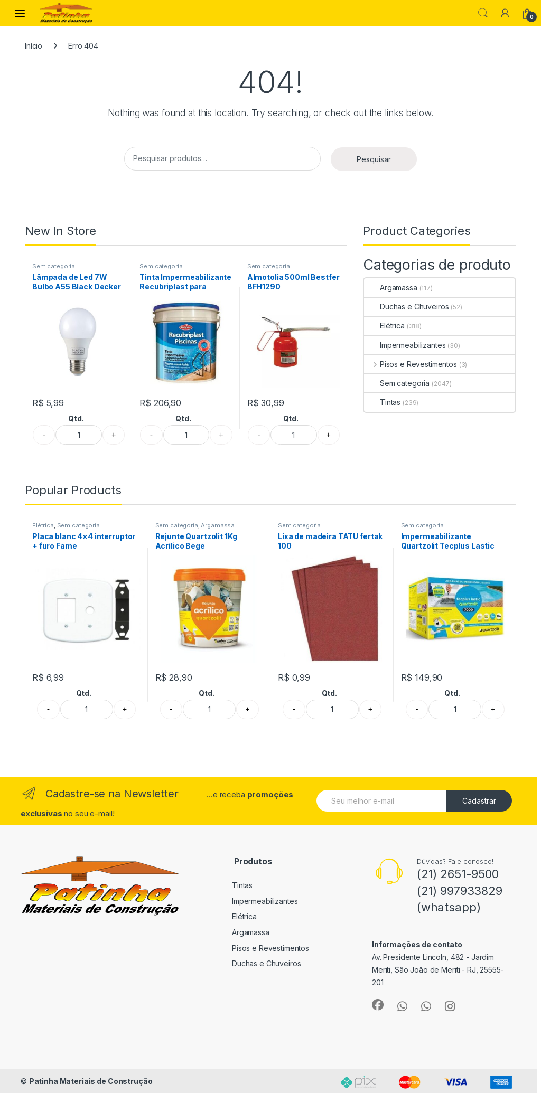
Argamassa (390, 287)
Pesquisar (374, 159)
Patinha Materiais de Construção (91, 1081)
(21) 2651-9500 (458, 874)
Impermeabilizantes (404, 345)
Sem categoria (53, 266)
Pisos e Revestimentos (410, 364)
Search (483, 13)
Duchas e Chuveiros (406, 306)
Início (33, 45)
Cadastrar (479, 800)
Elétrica (384, 325)
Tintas (382, 402)
